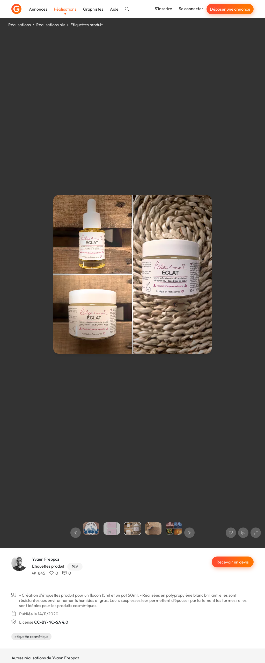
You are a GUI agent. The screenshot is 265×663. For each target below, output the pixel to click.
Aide (114, 9)
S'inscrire (163, 8)
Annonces (38, 9)
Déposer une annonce (230, 9)
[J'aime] (231, 532)
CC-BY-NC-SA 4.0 (51, 622)
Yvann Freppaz (45, 559)
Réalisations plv (50, 24)
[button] (75, 532)
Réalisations (65, 9)
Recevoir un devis (233, 562)
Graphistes (93, 9)
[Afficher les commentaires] (243, 532)
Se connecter (191, 8)
